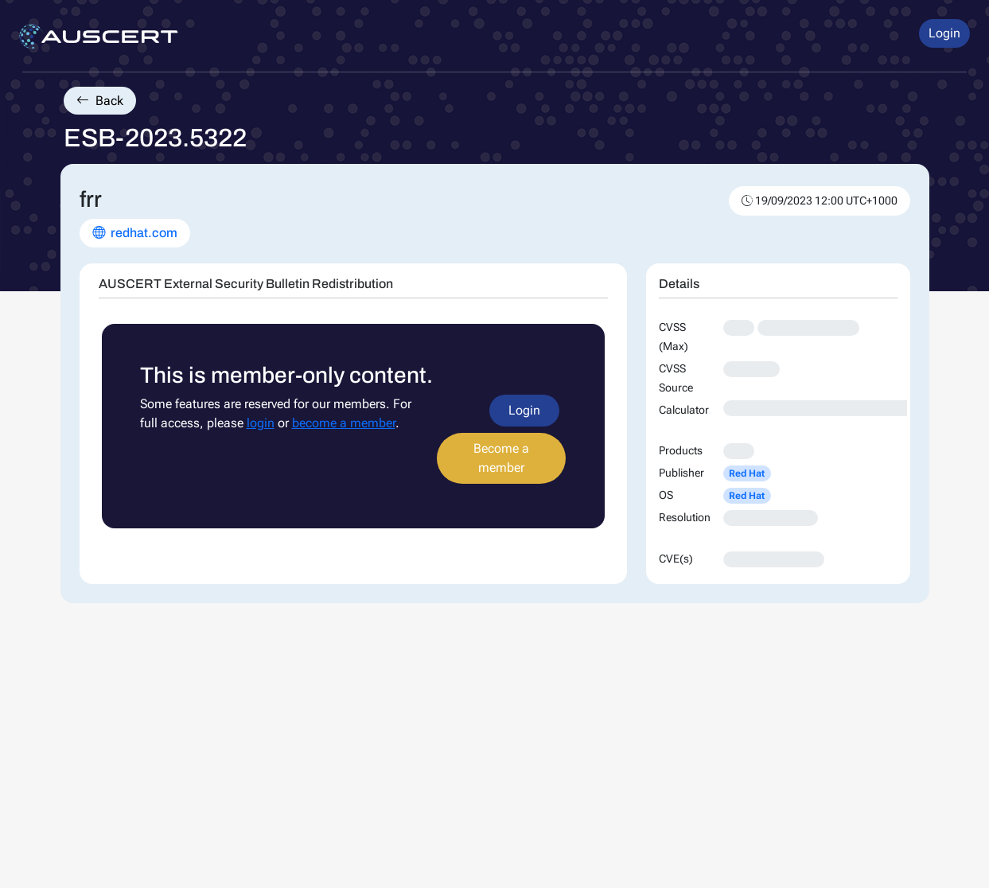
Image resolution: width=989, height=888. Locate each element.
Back (99, 100)
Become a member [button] (501, 458)
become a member (343, 422)
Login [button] (944, 33)
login (261, 422)
